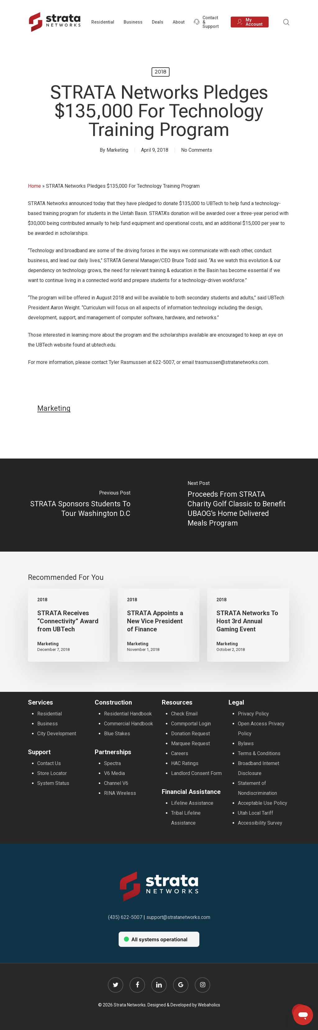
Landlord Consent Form (196, 773)
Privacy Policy (253, 714)
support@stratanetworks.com (178, 917)
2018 (160, 72)
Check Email (184, 714)
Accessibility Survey (260, 823)
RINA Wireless (120, 793)
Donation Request (190, 734)
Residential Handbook (128, 714)
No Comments (196, 150)
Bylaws (246, 743)
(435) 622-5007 (125, 917)
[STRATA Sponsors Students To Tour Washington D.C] (79, 505)
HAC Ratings (184, 763)
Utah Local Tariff (255, 813)
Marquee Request (190, 743)
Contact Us (49, 763)
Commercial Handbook (128, 724)
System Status (53, 783)
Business (47, 724)
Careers (179, 753)
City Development (56, 734)
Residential (49, 714)
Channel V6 (116, 783)
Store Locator (52, 773)
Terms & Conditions (259, 753)
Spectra (112, 763)
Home (34, 186)
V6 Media (114, 773)
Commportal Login (191, 724)
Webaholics (209, 1004)
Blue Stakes (117, 734)
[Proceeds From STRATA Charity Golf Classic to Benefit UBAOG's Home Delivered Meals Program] (238, 505)
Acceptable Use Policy (262, 803)
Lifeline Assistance (192, 803)
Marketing (117, 150)
